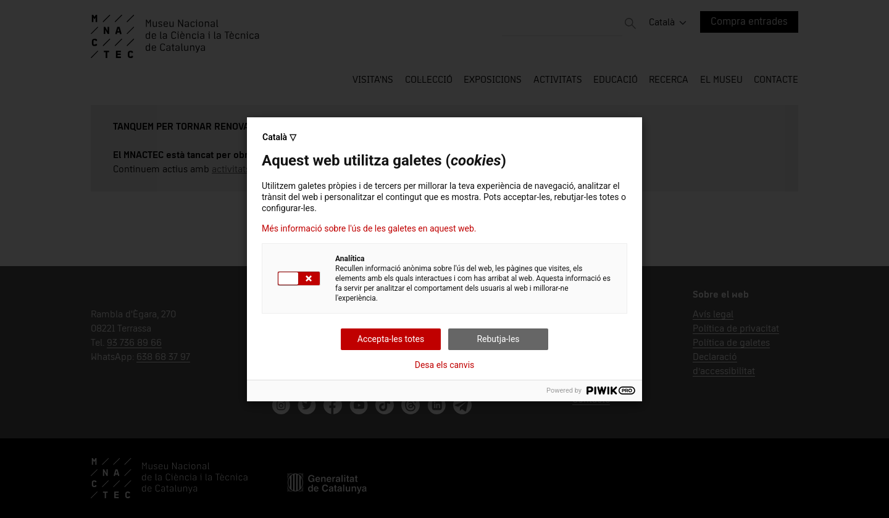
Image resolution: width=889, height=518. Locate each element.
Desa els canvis (445, 365)
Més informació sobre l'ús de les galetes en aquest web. (369, 228)
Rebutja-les (498, 339)
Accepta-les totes (390, 339)
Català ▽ (279, 137)
